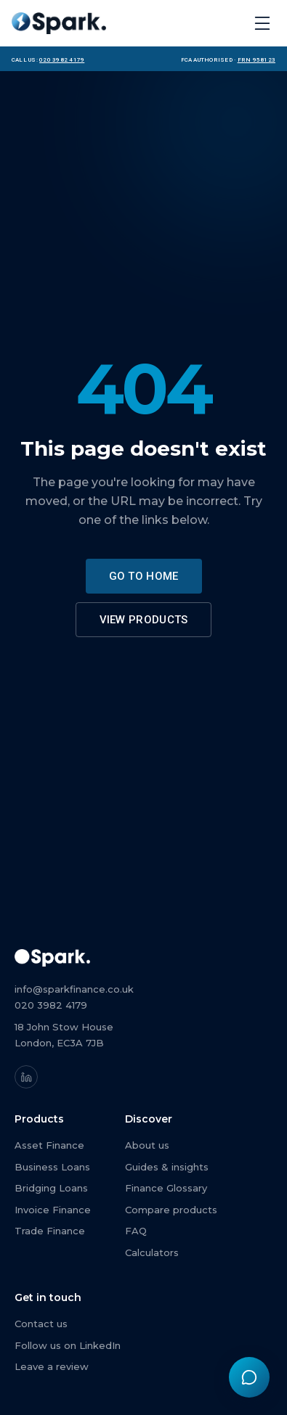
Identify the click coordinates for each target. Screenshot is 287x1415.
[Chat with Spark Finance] (249, 1377)
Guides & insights (167, 1167)
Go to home (144, 576)
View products (144, 619)
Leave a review (52, 1366)
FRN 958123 (256, 59)
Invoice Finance (53, 1209)
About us (147, 1145)
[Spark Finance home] (59, 23)
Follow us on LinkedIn (68, 1345)
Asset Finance (49, 1145)
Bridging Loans (51, 1188)
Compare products (171, 1209)
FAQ (136, 1230)
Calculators (152, 1252)
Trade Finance (50, 1230)
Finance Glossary (166, 1188)
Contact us (41, 1323)
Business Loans (52, 1167)
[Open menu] (262, 23)
